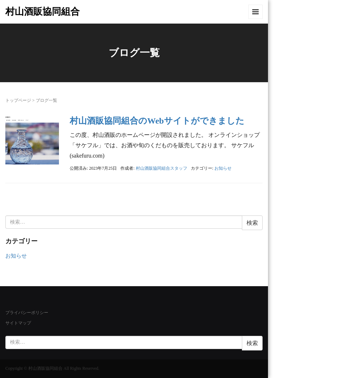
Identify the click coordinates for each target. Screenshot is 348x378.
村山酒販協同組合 (42, 11)
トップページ (18, 100)
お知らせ (223, 168)
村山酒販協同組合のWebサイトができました (157, 120)
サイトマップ (18, 322)
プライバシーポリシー (26, 312)
